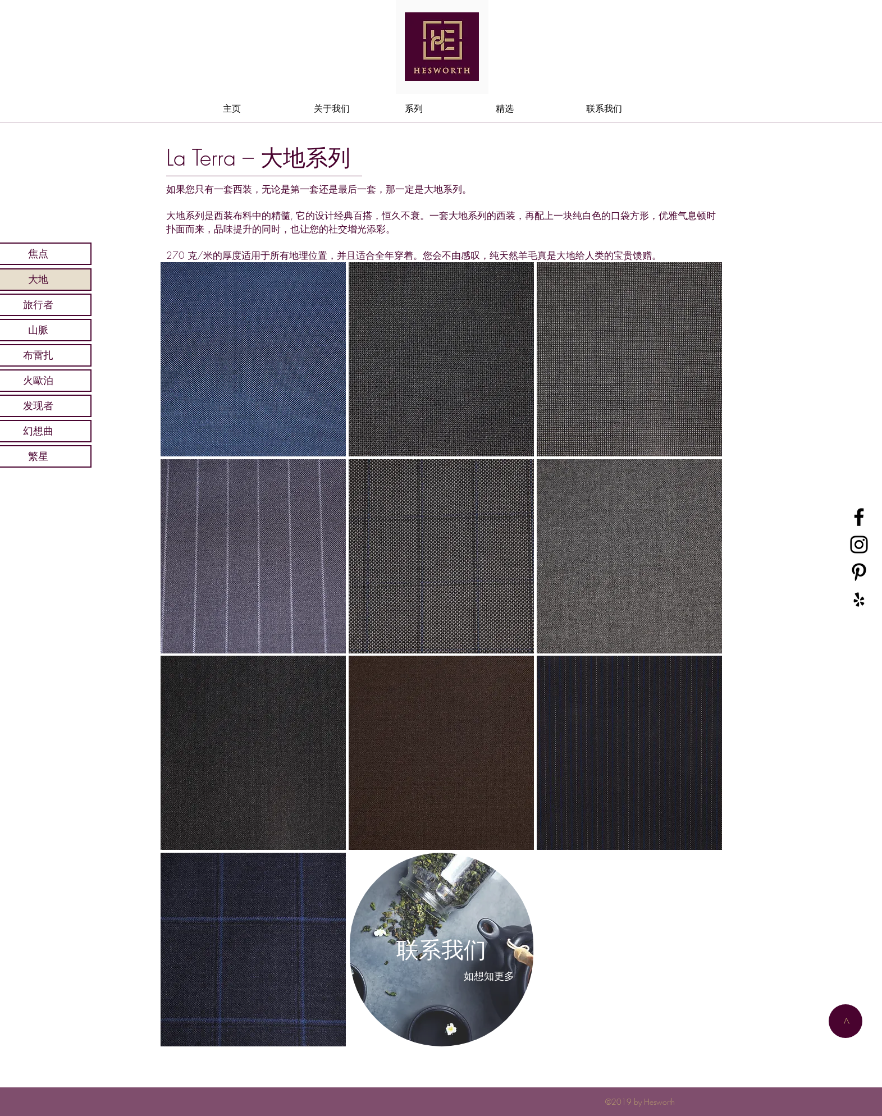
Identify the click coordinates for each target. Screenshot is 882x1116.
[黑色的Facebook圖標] (859, 517)
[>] (845, 1021)
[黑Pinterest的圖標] (859, 572)
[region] (253, 358)
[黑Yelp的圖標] (859, 599)
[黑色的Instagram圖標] (859, 544)
